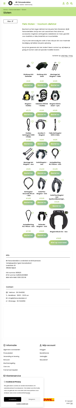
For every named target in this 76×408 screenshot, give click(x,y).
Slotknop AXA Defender (28, 75)
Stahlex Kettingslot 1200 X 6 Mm (28, 135)
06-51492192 (20, 292)
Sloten (24, 10)
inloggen (43, 350)
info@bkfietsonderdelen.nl (17, 298)
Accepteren (12, 399)
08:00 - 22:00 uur (23, 295)
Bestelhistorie (44, 353)
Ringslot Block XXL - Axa (58, 232)
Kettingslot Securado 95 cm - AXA (28, 193)
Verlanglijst (43, 356)
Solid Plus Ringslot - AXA (42, 193)
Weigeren (32, 399)
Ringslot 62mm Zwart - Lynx (55, 105)
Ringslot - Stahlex (28, 105)
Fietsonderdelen (14, 10)
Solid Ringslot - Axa (41, 163)
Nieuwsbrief (44, 360)
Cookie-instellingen (22, 404)
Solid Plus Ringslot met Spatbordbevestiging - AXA (57, 197)
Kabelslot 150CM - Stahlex (42, 105)
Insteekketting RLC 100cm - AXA (55, 163)
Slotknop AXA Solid (42, 75)
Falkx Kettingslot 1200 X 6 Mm (55, 134)
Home (5, 10)
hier (29, 393)
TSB (71, 403)
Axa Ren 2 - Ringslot (42, 134)
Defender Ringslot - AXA (42, 225)
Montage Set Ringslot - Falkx (55, 75)
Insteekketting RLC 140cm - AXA (28, 225)
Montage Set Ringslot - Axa (28, 163)
